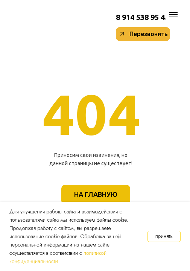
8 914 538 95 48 (142, 17)
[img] (103, 18)
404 (92, 113)
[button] (143, 34)
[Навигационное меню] (173, 14)
